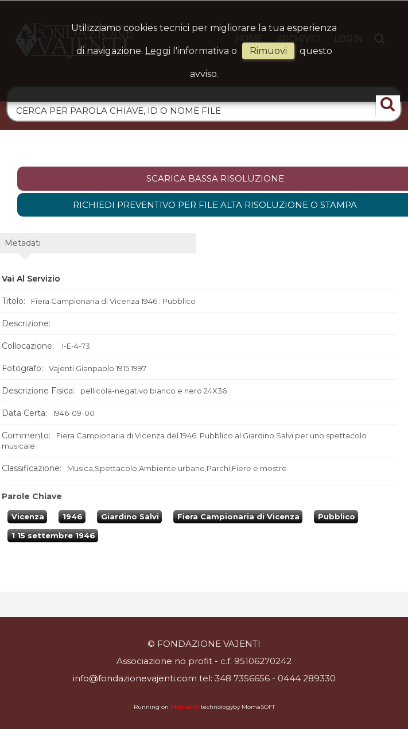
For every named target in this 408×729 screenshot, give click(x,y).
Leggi (157, 50)
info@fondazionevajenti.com (135, 678)
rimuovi (268, 50)
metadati (23, 243)
